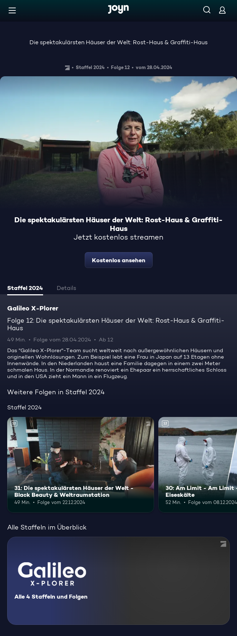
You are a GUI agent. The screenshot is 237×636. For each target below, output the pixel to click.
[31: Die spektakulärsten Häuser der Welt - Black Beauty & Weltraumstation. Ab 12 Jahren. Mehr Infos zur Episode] (80, 465)
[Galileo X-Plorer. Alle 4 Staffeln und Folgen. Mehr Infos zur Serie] (118, 581)
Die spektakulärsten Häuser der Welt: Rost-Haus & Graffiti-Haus (118, 42)
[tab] (25, 288)
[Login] (222, 10)
